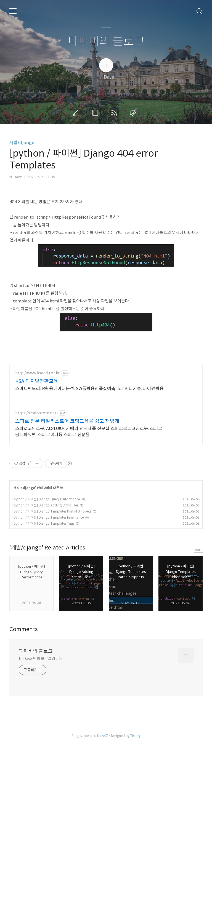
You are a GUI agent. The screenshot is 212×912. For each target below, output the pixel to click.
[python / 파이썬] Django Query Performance (46, 668)
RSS (115, 112)
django (29, 657)
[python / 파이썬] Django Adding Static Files (45, 674)
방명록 (96, 112)
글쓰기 (77, 112)
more (198, 719)
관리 (134, 112)
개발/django (22, 143)
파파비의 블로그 (106, 41)
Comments (23, 798)
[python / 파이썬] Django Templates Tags (43, 693)
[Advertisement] (106, 231)
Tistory (135, 905)
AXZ (105, 905)
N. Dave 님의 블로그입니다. (41, 827)
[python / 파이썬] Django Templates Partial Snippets (51, 680)
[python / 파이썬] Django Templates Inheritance (48, 687)
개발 (17, 657)
